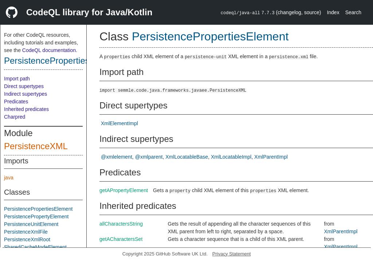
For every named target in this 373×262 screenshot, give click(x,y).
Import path (17, 79)
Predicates (16, 101)
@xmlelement (116, 157)
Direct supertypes (24, 86)
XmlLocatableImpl (231, 157)
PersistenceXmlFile (26, 232)
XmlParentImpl (271, 157)
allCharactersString (121, 224)
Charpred (14, 117)
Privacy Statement (231, 254)
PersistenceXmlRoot (27, 239)
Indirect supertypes (25, 94)
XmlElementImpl (119, 123)
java (8, 177)
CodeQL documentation (49, 50)
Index (333, 12)
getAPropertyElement (123, 190)
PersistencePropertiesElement (63, 61)
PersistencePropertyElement (36, 216)
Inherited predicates (26, 109)
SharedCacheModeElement (35, 247)
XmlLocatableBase (186, 157)
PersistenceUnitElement (31, 224)
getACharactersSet (120, 239)
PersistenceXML (36, 146)
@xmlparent (149, 157)
